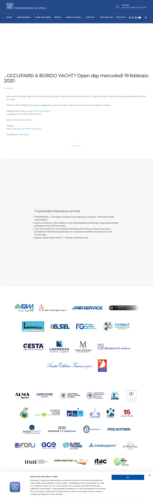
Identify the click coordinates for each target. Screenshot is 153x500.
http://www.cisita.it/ (41, 112)
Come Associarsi (43, 17)
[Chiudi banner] (149, 467)
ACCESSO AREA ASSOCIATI (134, 8)
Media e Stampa (73, 17)
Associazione (23, 17)
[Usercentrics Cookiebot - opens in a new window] (15, 495)
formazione (76, 147)
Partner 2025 (106, 17)
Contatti (90, 17)
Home (9, 17)
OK (128, 469)
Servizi (57, 17)
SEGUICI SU (121, 17)
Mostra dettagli (122, 495)
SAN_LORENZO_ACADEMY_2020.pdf (23, 129)
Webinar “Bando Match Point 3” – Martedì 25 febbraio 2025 (61, 238)
